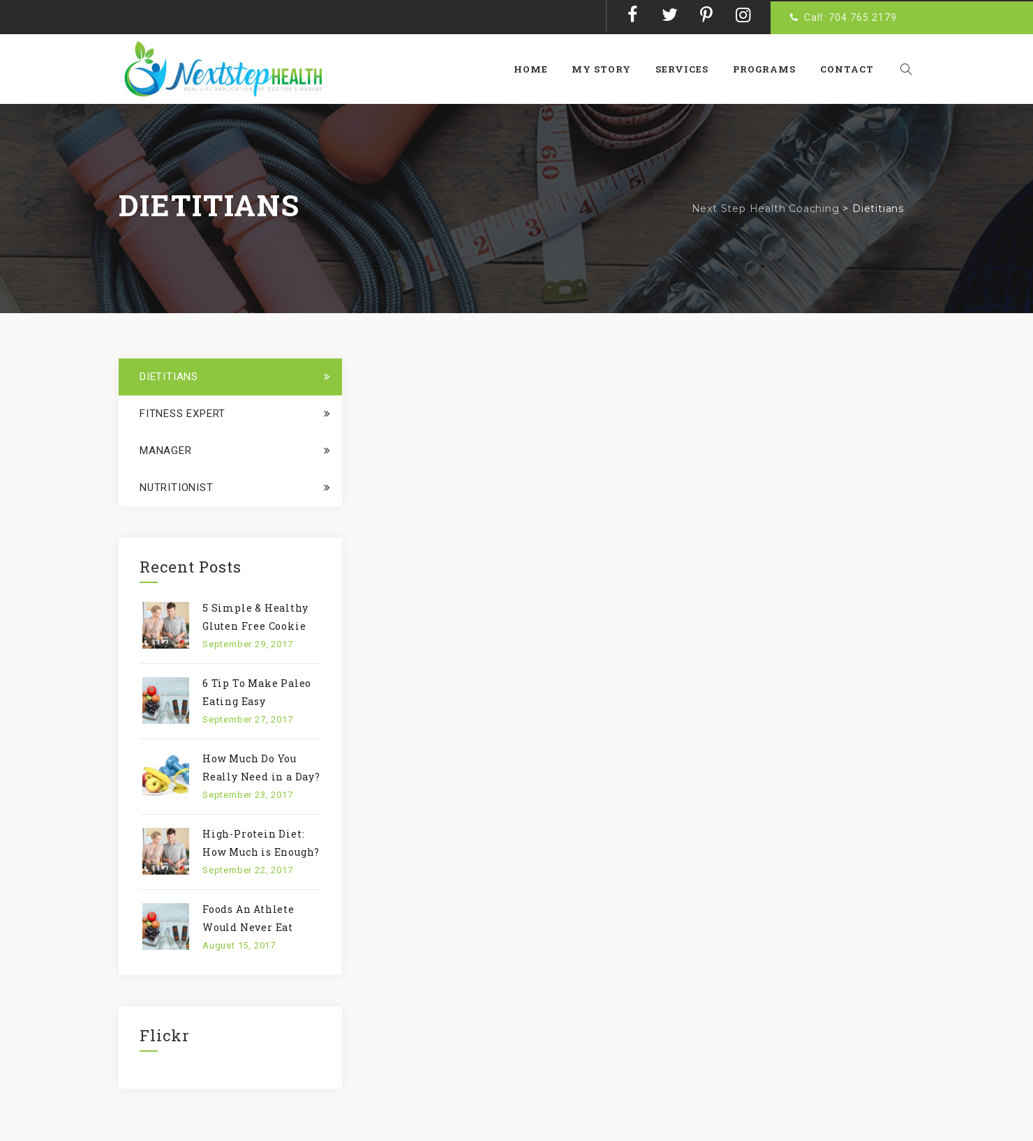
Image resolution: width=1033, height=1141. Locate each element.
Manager (166, 450)
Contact (853, 69)
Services (688, 69)
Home (537, 69)
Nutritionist (177, 487)
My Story (608, 69)
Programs (770, 69)
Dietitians (169, 376)
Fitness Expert (182, 413)
